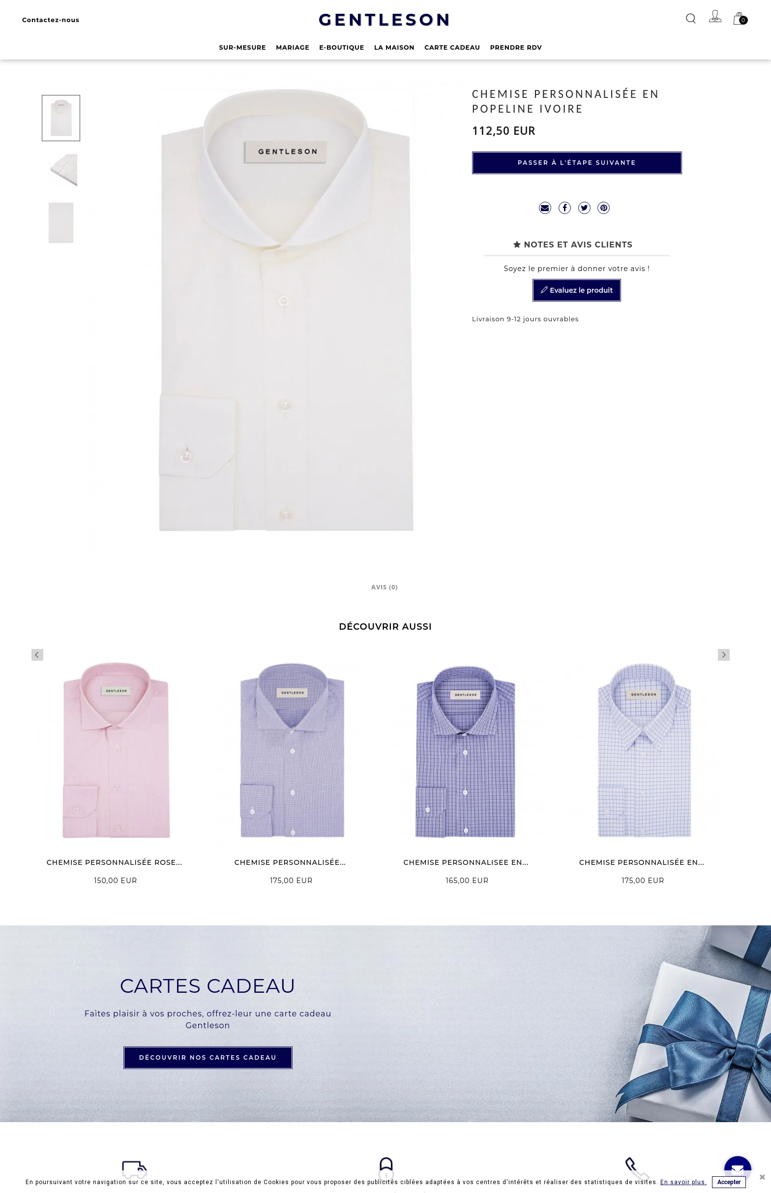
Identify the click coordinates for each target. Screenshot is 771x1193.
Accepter (729, 1182)
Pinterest (603, 208)
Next (724, 655)
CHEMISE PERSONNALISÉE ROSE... (114, 862)
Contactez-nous (51, 20)
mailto (545, 208)
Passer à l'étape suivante (577, 162)
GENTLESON (386, 19)
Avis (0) (384, 586)
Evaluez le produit (577, 290)
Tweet (584, 208)
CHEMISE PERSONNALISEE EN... (466, 862)
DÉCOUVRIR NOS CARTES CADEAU (208, 1057)
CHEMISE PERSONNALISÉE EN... (641, 862)
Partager (565, 208)
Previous (37, 655)
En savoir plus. (683, 1182)
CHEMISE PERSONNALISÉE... (290, 862)
